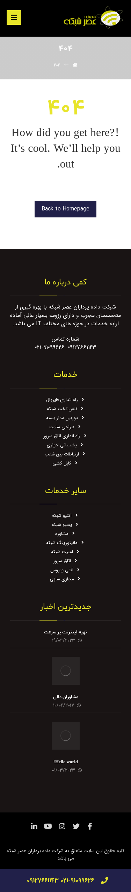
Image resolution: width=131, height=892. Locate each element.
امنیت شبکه (65, 552)
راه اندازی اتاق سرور (65, 436)
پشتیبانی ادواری (65, 445)
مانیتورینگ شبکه (65, 543)
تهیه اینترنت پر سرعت (65, 632)
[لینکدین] (34, 826)
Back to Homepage (65, 209)
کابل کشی (65, 463)
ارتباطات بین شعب (65, 454)
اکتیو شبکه (65, 515)
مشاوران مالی (65, 697)
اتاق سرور (65, 561)
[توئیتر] (76, 826)
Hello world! (65, 762)
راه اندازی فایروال (65, 399)
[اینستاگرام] (62, 826)
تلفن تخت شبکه (66, 408)
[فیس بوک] (90, 826)
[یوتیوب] (48, 826)
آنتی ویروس (65, 570)
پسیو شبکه (65, 524)
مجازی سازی (65, 579)
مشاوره (65, 533)
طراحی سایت (65, 427)
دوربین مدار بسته (65, 418)
